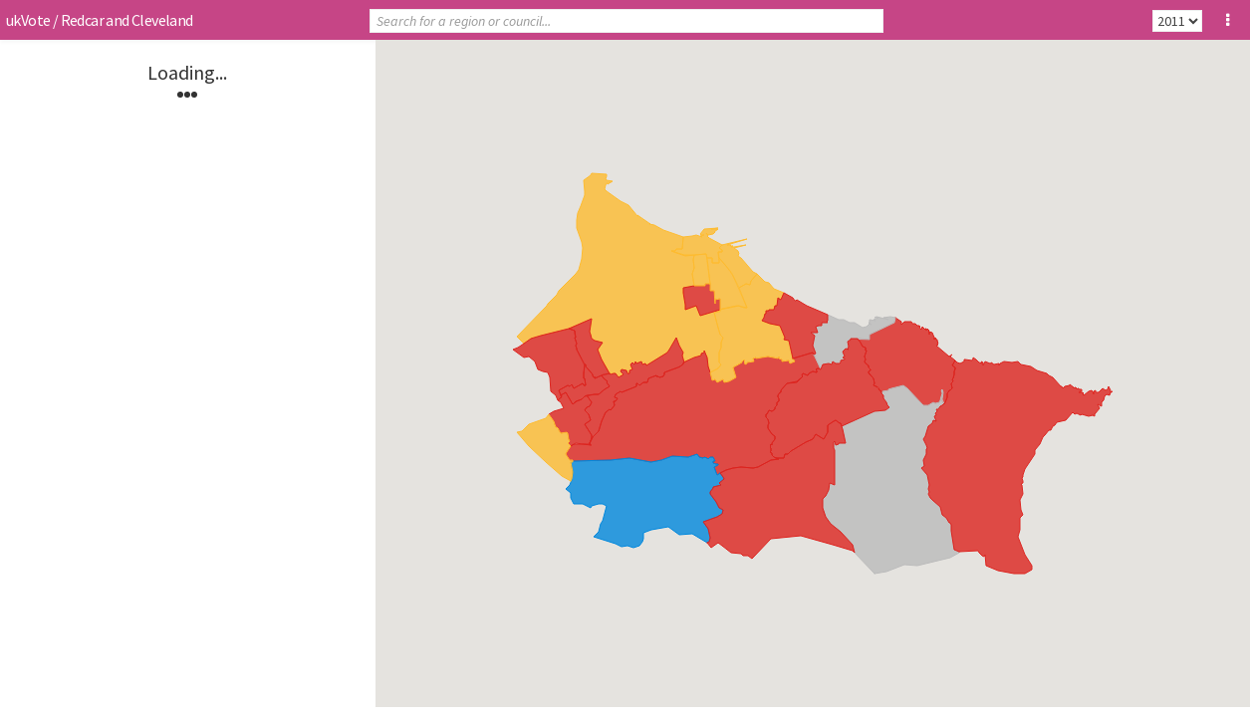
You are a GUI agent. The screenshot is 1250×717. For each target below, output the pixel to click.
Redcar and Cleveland (127, 20)
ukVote (28, 20)
